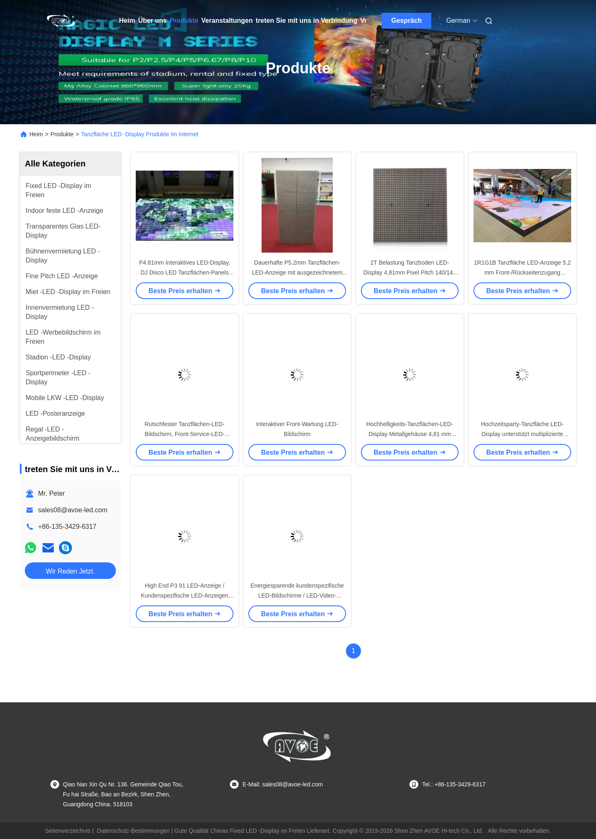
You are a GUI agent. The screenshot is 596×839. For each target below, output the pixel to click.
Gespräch (406, 20)
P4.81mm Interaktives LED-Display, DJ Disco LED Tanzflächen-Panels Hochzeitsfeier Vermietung (184, 272)
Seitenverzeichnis (68, 830)
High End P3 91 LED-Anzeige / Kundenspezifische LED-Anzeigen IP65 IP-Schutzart (184, 595)
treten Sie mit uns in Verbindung (306, 20)
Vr (363, 20)
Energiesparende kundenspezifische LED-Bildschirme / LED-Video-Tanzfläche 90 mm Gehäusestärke (297, 595)
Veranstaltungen (226, 20)
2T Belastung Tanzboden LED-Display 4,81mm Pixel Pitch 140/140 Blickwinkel (409, 272)
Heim (127, 20)
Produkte (184, 20)
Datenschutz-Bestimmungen (133, 830)
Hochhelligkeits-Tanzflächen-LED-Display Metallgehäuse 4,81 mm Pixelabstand (409, 434)
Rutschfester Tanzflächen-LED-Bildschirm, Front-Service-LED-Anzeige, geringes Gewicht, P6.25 (184, 434)
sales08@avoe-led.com (72, 510)
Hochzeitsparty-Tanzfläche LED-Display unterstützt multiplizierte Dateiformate (522, 434)
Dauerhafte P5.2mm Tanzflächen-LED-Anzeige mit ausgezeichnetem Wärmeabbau (297, 272)
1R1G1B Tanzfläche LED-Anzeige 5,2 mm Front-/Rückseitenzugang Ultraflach (522, 272)
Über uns (152, 20)
